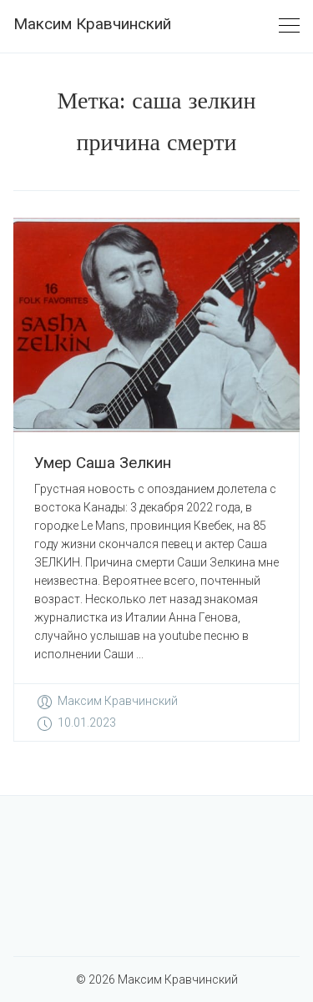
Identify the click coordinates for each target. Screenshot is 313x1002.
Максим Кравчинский (92, 23)
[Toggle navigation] (289, 26)
